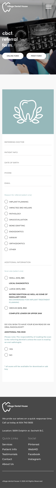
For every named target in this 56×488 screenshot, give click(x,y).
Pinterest (33, 444)
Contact (7, 459)
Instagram (34, 459)
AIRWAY (13, 237)
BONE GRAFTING (17, 225)
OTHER (12, 249)
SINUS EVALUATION (18, 220)
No (10, 355)
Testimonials (9, 454)
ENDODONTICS (16, 231)
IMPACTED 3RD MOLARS (20, 208)
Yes (11, 349)
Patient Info (9, 449)
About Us (8, 464)
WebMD (33, 449)
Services (7, 444)
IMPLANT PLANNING (18, 202)
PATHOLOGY (15, 214)
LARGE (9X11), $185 (28, 296)
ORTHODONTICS (17, 243)
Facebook (34, 454)
